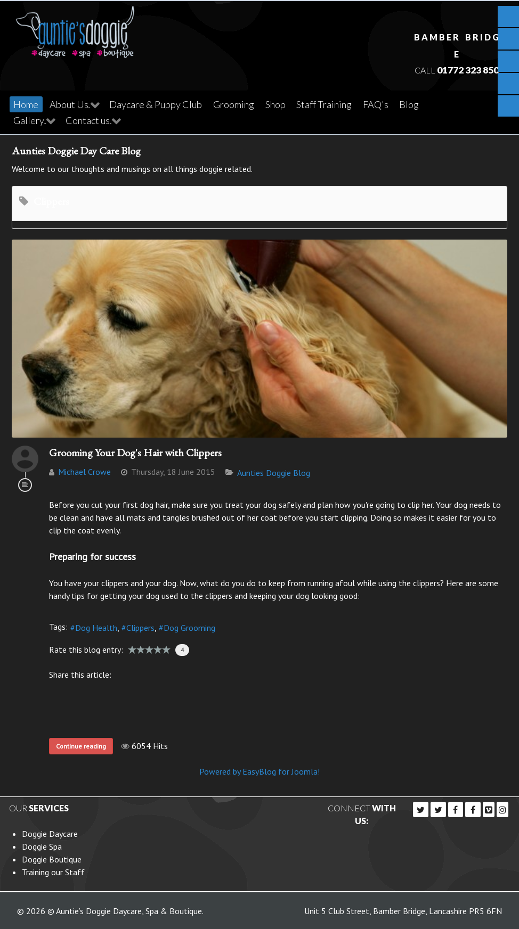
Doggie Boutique (52, 857)
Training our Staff (53, 870)
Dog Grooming (189, 626)
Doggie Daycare (50, 832)
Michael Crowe (84, 470)
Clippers (140, 626)
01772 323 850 (468, 69)
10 (166, 648)
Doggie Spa (42, 845)
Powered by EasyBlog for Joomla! (259, 769)
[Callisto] (75, 28)
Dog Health (96, 626)
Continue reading (81, 745)
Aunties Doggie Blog (273, 471)
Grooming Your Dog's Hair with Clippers (135, 451)
